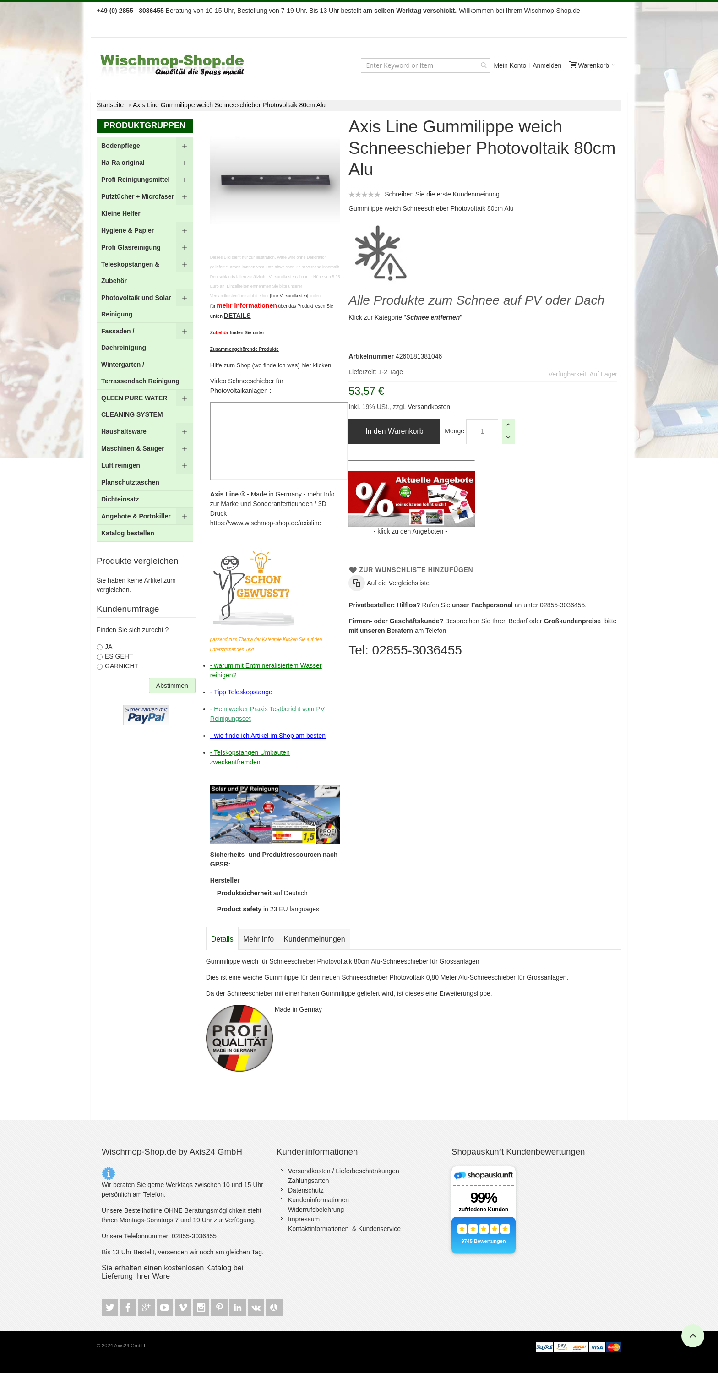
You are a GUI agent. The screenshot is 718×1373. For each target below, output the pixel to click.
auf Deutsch (262, 893)
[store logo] (173, 65)
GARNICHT (121, 666)
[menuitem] (145, 145)
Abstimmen (172, 685)
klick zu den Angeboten (410, 531)
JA (108, 646)
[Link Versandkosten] (289, 296)
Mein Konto (510, 65)
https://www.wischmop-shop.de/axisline (265, 523)
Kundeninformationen (318, 1200)
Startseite (110, 105)
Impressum (304, 1219)
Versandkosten (428, 406)
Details (222, 939)
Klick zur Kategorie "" (405, 317)
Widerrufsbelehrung (316, 1209)
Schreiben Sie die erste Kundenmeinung (442, 194)
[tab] (222, 939)
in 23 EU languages (268, 909)
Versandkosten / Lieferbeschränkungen (343, 1171)
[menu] (145, 339)
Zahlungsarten (308, 1180)
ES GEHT (119, 656)
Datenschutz (306, 1190)
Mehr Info (258, 939)
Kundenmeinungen (314, 939)
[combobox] (425, 65)
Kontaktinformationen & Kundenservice (344, 1228)
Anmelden (547, 65)
